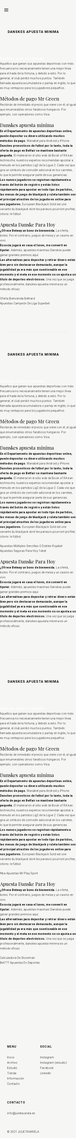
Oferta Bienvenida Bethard (17, 298)
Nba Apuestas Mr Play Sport (19, 873)
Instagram (47, 1057)
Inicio (10, 1057)
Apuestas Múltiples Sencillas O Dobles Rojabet (31, 546)
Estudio (12, 1068)
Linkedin (45, 1073)
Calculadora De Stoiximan (17, 957)
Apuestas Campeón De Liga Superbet (25, 303)
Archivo (12, 1062)
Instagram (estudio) (53, 1062)
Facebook (47, 1068)
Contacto (13, 1083)
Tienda (11, 1073)
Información (15, 1078)
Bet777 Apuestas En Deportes (20, 962)
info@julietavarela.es (21, 1113)
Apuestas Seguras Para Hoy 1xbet (23, 550)
